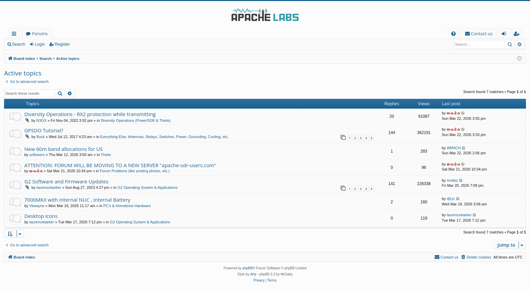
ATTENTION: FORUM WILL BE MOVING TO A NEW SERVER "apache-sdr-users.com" (120, 165)
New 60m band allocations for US (63, 149)
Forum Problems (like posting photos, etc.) (135, 171)
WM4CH (454, 148)
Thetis (106, 155)
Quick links (15, 34)
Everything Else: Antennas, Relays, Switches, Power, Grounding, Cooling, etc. (164, 137)
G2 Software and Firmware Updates (66, 181)
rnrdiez (452, 180)
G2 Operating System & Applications (147, 187)
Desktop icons (40, 215)
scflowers (37, 155)
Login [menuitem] (505, 34)
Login (40, 44)
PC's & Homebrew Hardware (127, 206)
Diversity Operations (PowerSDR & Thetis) (136, 120)
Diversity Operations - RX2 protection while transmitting (90, 114)
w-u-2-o (453, 113)
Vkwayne (37, 206)
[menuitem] (453, 33)
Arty (253, 274)
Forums (40, 33)
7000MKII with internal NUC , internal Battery (77, 199)
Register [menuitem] (518, 34)
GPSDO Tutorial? (43, 130)
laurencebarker (49, 187)
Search (18, 44)
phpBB (247, 268)
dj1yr (451, 199)
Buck (41, 137)
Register (62, 44)
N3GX (42, 120)
